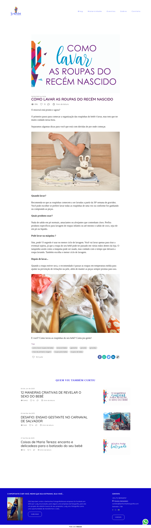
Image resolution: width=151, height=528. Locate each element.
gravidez (93, 348)
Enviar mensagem (121, 500)
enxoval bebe (62, 348)
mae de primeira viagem (41, 352)
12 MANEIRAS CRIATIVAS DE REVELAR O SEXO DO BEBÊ (51, 394)
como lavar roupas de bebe (42, 348)
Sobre (123, 11)
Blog (80, 11)
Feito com (75, 526)
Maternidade (95, 11)
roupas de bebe (77, 352)
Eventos (111, 11)
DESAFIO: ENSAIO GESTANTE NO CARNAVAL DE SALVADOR (54, 419)
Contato (136, 11)
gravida (83, 348)
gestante (73, 348)
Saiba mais (35, 513)
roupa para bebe (60, 352)
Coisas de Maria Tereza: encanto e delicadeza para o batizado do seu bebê (52, 444)
